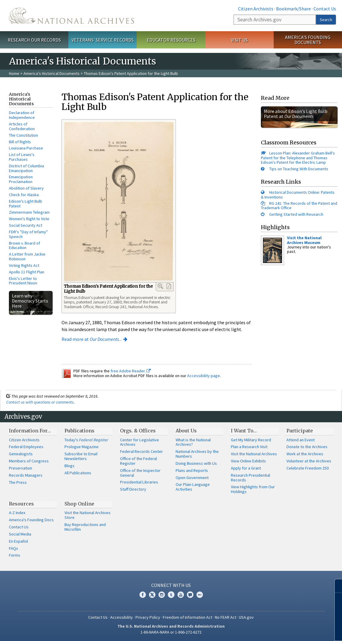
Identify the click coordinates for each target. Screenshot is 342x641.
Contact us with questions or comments (40, 402)
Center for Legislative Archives (139, 442)
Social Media (20, 534)
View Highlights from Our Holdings (253, 489)
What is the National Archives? (193, 442)
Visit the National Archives (254, 453)
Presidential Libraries (139, 482)
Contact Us (324, 9)
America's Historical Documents (51, 73)
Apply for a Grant (246, 468)
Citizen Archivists (255, 9)
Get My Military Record (251, 439)
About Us (186, 431)
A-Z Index (17, 512)
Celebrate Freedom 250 (307, 468)
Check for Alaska (24, 194)
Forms (14, 555)
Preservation (20, 468)
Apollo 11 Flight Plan (26, 272)
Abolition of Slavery (26, 188)
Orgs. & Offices (138, 431)
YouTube (180, 594)
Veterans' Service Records (103, 40)
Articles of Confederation (22, 126)
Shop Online (79, 504)
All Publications (77, 472)
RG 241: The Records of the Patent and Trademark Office (299, 205)
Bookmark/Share (293, 9)
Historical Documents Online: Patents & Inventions (298, 194)
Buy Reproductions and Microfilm (85, 527)
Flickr (199, 594)
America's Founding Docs (31, 519)
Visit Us (239, 40)
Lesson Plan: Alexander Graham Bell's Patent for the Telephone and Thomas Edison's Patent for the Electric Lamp (298, 157)
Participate (299, 431)
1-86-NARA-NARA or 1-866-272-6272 (171, 632)
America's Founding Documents (307, 39)
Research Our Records (34, 40)
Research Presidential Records (250, 478)
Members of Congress (29, 461)
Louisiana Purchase (26, 148)
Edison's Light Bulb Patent (25, 204)
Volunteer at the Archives (308, 461)
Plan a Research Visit (249, 446)
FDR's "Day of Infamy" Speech (28, 234)
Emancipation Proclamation (21, 179)
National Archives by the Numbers (197, 454)
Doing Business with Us (196, 463)
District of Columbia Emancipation (26, 168)
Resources (21, 504)
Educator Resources (171, 40)
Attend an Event (300, 439)
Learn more (289, 630)
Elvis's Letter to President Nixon (23, 281)
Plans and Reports (192, 470)
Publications (79, 431)
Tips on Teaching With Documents (298, 168)
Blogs (69, 465)
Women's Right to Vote (29, 218)
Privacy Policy (147, 617)
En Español (18, 541)
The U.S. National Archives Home (71, 15)
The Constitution (23, 135)
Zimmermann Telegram (29, 212)
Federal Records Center (141, 451)
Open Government (192, 477)
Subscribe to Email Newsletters (80, 456)
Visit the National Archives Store (87, 515)
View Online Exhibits (248, 461)
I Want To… (244, 431)
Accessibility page (203, 375)
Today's (86, 439)
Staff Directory (133, 489)
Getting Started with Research (296, 214)
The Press (18, 482)
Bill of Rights (20, 141)
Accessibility (121, 617)
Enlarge (160, 286)
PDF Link (169, 286)
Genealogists (21, 453)
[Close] (335, 586)
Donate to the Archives (306, 446)
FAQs (13, 548)
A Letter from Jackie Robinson (27, 256)
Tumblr (171, 594)
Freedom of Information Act (187, 617)
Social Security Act (25, 225)
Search (326, 19)
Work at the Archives (304, 453)
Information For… (30, 431)
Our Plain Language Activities (193, 487)
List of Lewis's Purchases (21, 157)
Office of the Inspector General (140, 473)
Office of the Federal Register (138, 461)
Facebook (142, 594)
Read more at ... (92, 339)
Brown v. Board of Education (24, 245)
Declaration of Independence (22, 115)
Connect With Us (171, 585)
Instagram (161, 594)
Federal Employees (26, 446)
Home (14, 73)
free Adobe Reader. (131, 371)
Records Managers (25, 475)
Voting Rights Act (24, 265)
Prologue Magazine (81, 446)
